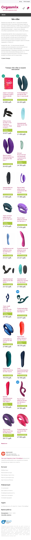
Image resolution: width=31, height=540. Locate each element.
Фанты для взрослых (7, 477)
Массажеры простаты (7, 475)
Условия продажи (6, 497)
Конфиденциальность (8, 493)
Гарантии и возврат (7, 495)
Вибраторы (4, 470)
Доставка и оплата (6, 490)
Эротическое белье (7, 480)
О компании (4, 488)
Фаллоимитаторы (6, 472)
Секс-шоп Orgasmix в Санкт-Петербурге (12, 458)
